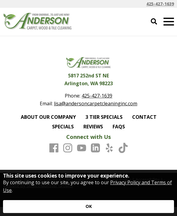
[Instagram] (67, 148)
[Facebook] (53, 148)
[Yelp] (109, 148)
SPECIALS (63, 126)
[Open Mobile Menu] (168, 22)
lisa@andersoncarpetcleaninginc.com (95, 103)
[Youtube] (81, 148)
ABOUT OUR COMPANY (48, 117)
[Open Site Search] (154, 22)
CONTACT (144, 117)
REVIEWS (93, 126)
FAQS (119, 126)
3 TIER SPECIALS (104, 117)
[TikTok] (123, 148)
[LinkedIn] (95, 148)
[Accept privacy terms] (88, 206)
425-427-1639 (160, 4)
